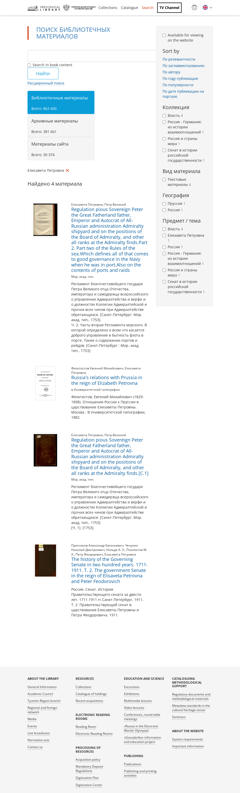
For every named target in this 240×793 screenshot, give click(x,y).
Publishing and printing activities (140, 773)
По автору (171, 72)
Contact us (35, 747)
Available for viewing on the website (183, 38)
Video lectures (134, 707)
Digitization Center (89, 785)
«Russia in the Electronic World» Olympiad (141, 728)
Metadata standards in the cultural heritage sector (191, 707)
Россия (173, 209)
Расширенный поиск (46, 83)
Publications (132, 764)
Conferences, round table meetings (142, 716)
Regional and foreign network (42, 709)
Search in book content (50, 64)
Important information (188, 746)
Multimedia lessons (138, 701)
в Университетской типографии (95, 389)
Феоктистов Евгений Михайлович (97, 368)
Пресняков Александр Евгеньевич (97, 545)
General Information (42, 687)
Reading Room (86, 726)
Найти (43, 73)
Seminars (179, 717)
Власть (173, 115)
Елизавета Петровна (183, 238)
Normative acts (38, 740)
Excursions (131, 687)
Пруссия (174, 203)
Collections (108, 7)
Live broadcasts (39, 733)
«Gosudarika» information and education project (142, 739)
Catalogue (129, 7)
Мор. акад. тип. (82, 276)
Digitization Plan (87, 778)
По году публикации (180, 78)
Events (32, 726)
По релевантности (179, 59)
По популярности (178, 84)
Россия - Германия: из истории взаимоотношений (183, 127)
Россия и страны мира (180, 141)
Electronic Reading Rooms (94, 733)
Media (32, 719)
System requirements (187, 739)
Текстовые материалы (177, 182)
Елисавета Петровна (87, 204)
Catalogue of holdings (91, 694)
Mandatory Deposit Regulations (89, 768)
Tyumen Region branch (44, 701)
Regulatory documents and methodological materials (191, 696)
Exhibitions (131, 694)
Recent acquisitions (89, 701)
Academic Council (40, 694)
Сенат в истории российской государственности (184, 155)
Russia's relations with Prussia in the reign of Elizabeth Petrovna (106, 380)
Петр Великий (115, 204)
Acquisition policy (88, 759)
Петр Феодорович (89, 554)
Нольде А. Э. (115, 550)
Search (148, 7)
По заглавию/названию (184, 65)
